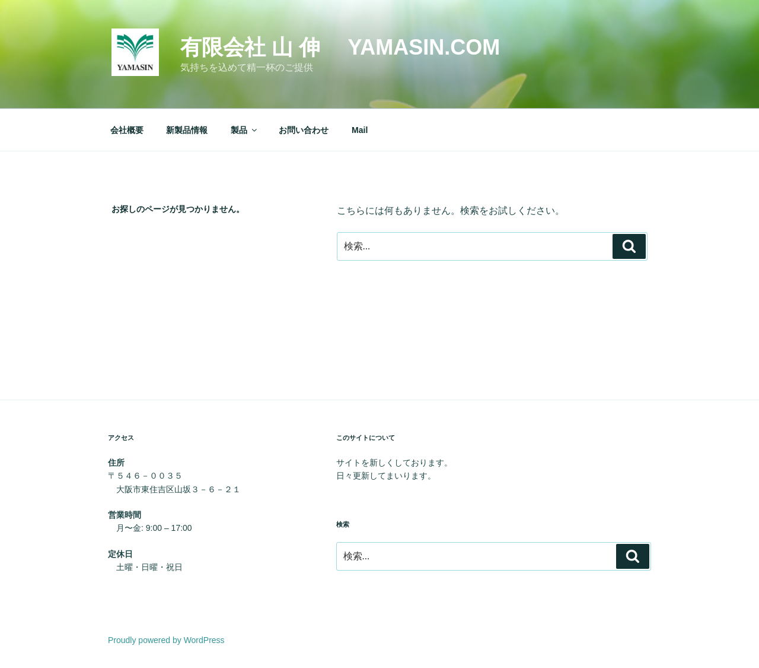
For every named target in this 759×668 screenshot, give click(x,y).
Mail (360, 130)
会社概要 (126, 130)
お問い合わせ (304, 130)
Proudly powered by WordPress (166, 640)
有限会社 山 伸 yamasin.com (340, 47)
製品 (245, 130)
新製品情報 (187, 130)
